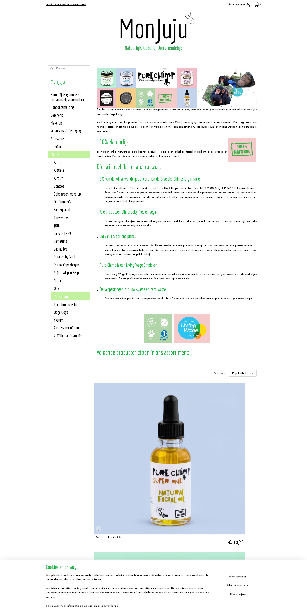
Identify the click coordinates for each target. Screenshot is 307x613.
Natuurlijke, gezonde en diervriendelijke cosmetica (67, 97)
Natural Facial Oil (108, 438)
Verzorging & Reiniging (66, 130)
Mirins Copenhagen (66, 264)
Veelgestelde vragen (146, 553)
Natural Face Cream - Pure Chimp (233, 438)
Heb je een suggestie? (147, 549)
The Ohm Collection (66, 304)
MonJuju (228, 536)
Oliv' (56, 288)
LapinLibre (60, 248)
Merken (55, 154)
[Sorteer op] (242, 373)
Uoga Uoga (61, 312)
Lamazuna (60, 241)
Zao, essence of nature (68, 327)
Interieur (56, 146)
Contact (139, 544)
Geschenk (57, 115)
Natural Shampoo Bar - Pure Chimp (229, 507)
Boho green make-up (67, 193)
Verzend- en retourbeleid (62, 553)
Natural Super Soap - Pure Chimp (176, 508)
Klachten (139, 557)
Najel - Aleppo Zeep (66, 272)
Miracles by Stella (65, 256)
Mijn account (240, 4)
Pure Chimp (61, 296)
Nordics (58, 280)
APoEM (58, 178)
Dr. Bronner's (62, 201)
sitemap (163, 606)
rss (170, 606)
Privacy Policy (56, 549)
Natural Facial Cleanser (169, 438)
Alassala (59, 170)
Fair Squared (62, 209)
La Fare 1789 (62, 233)
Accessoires (58, 138)
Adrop (58, 162)
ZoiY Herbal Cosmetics (68, 335)
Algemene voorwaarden (62, 544)
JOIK (57, 225)
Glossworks (61, 217)
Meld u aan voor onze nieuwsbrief (66, 4)
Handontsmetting (62, 107)
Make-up (56, 122)
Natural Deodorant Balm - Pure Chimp (118, 507)
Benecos (59, 186)
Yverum (59, 319)
